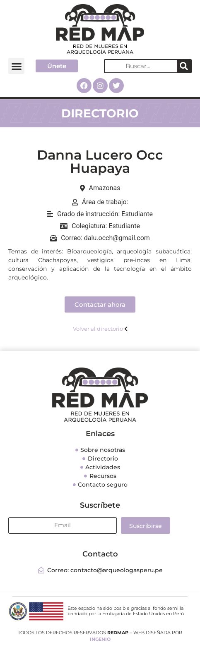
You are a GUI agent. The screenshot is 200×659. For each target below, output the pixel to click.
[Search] (184, 66)
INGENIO (100, 639)
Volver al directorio (98, 328)
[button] (16, 66)
